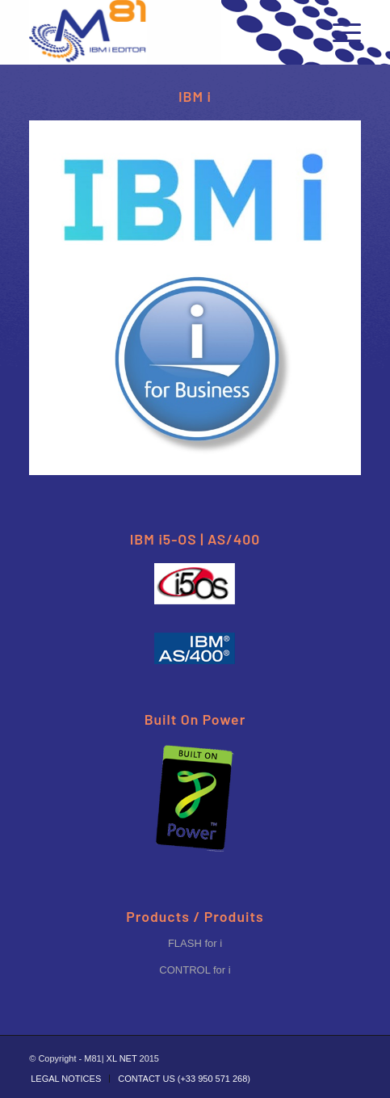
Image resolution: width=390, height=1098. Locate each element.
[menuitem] (66, 1079)
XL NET (122, 1058)
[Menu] (339, 32)
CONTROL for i (194, 970)
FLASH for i (195, 943)
